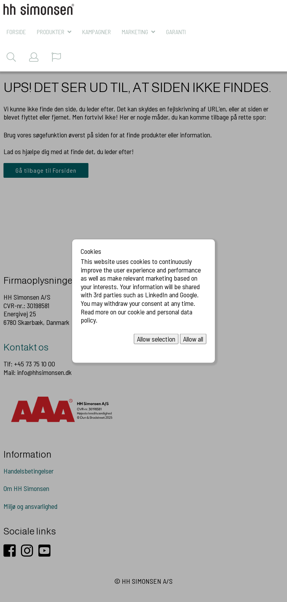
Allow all (193, 338)
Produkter (50, 31)
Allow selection (156, 338)
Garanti (176, 31)
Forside (16, 31)
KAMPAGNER (96, 31)
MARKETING (135, 31)
